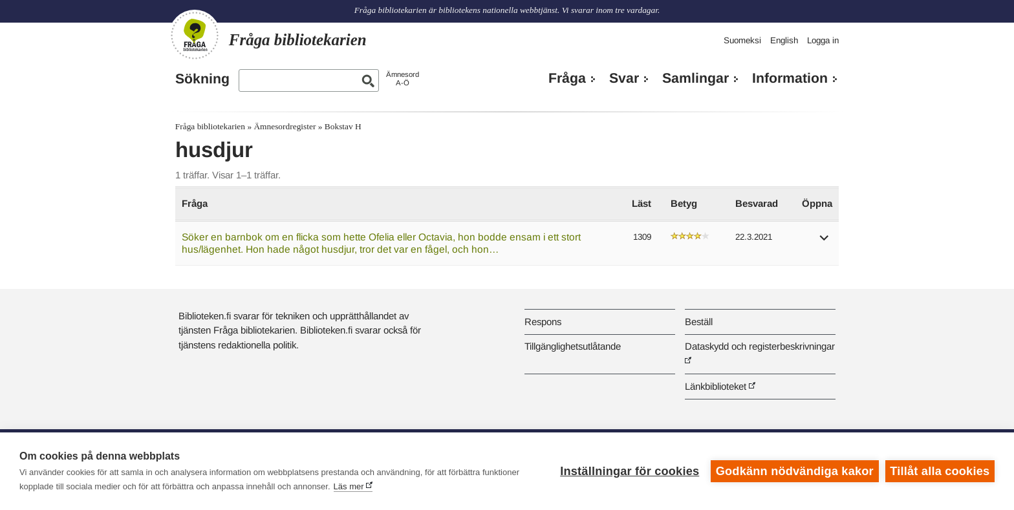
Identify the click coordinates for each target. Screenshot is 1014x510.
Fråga (567, 78)
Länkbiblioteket (715, 386)
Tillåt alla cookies (939, 471)
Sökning (202, 79)
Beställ (699, 321)
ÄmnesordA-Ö (402, 78)
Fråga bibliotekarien (210, 126)
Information (790, 78)
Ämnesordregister (284, 126)
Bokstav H (343, 126)
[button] (824, 242)
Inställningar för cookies (629, 471)
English (784, 40)
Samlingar (695, 78)
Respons (542, 321)
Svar (624, 78)
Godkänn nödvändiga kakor (795, 471)
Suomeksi (742, 40)
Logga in (823, 40)
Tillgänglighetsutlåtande (572, 346)
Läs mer (349, 486)
